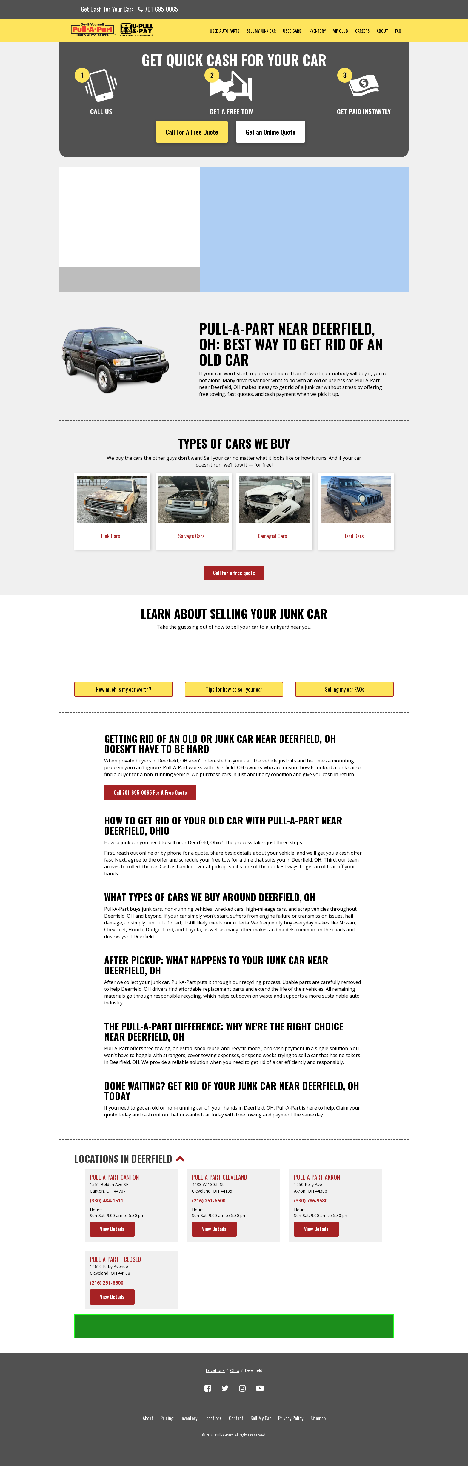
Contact (236, 1418)
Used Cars (292, 30)
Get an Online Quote (270, 131)
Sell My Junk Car (261, 30)
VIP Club (340, 30)
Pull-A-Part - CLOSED (115, 1259)
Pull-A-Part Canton (114, 1177)
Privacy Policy (290, 1418)
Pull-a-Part (133, 29)
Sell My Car (260, 1418)
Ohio (234, 1370)
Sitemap (318, 1418)
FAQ (398, 30)
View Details (112, 1229)
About (382, 30)
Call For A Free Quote (192, 131)
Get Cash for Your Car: (129, 9)
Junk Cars (111, 536)
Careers (362, 30)
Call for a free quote (234, 572)
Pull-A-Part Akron (317, 1177)
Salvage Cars (192, 536)
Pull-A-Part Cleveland (219, 1177)
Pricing (166, 1418)
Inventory (317, 30)
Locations (215, 1370)
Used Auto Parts (224, 30)
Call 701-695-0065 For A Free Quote (150, 792)
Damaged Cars (273, 536)
